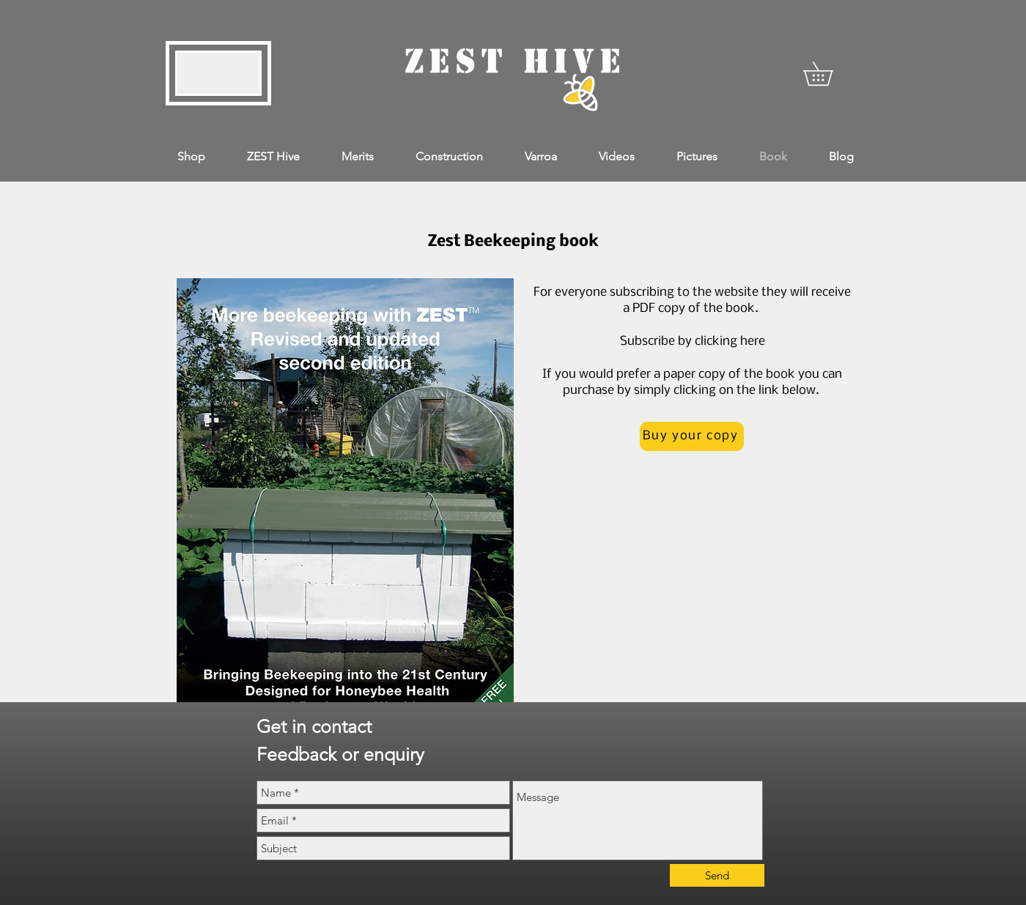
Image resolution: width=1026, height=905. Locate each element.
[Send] (717, 875)
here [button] (752, 342)
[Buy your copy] (692, 436)
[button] (829, 74)
